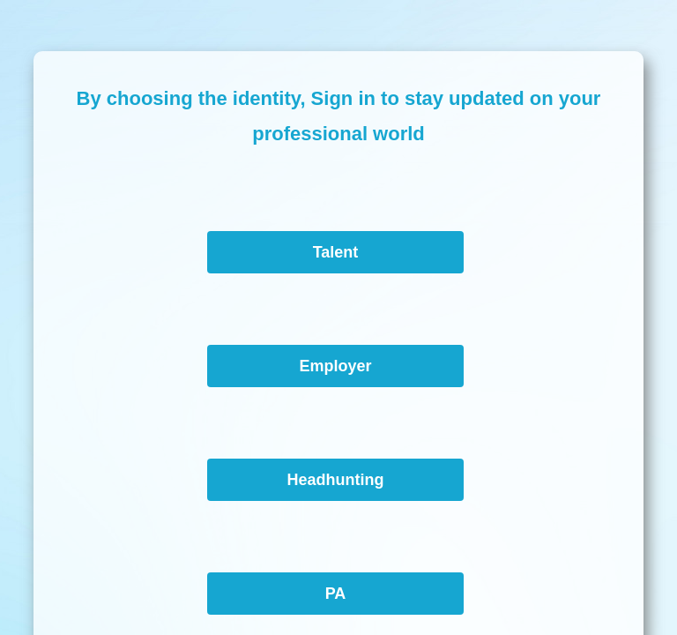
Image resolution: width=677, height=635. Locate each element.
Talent (336, 252)
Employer (335, 366)
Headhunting (334, 480)
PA (335, 593)
